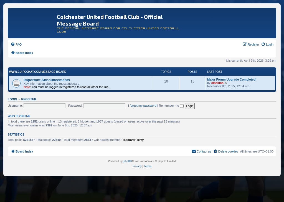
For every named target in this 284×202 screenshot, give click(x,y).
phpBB (127, 161)
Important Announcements (47, 80)
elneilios (217, 82)
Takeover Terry (133, 139)
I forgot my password (142, 105)
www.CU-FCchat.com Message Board (37, 71)
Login (12, 99)
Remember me (171, 105)
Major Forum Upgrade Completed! (232, 79)
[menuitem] (16, 44)
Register (28, 99)
